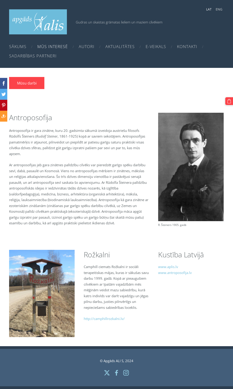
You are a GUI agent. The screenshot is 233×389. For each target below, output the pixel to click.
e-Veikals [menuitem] (156, 46)
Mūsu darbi (27, 83)
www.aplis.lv (168, 266)
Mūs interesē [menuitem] (52, 46)
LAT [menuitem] (209, 9)
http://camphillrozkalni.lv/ (104, 318)
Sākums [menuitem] (17, 46)
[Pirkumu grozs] (229, 101)
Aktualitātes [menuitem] (120, 46)
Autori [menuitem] (86, 46)
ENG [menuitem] (219, 9)
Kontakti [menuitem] (187, 46)
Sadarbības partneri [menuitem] (33, 56)
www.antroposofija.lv (175, 272)
